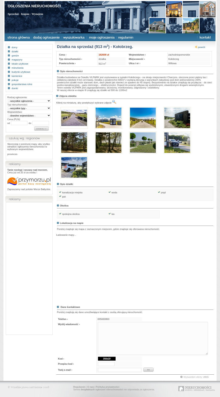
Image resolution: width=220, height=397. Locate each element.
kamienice (17, 76)
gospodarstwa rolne (22, 84)
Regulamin (79, 387)
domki (15, 88)
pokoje (15, 80)
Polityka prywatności (107, 387)
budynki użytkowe (21, 72)
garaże (15, 55)
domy (14, 47)
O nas (90, 387)
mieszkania (17, 68)
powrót (200, 47)
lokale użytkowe (20, 63)
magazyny (17, 59)
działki (15, 51)
